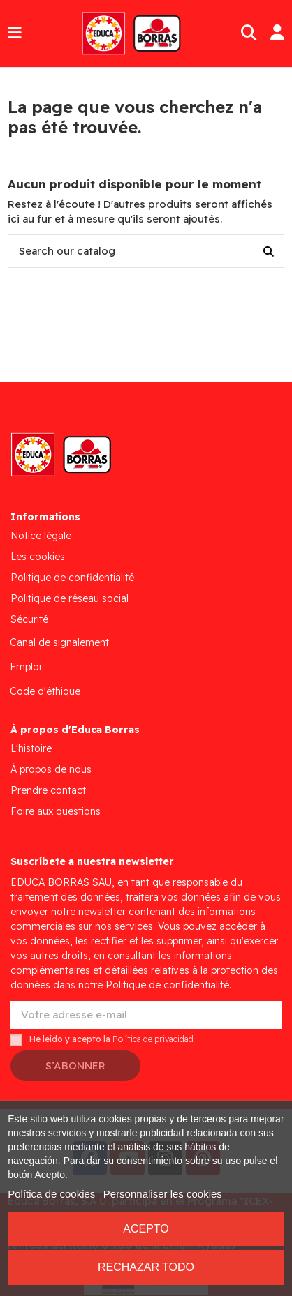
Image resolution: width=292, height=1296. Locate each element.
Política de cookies (51, 1194)
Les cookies (37, 556)
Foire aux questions (55, 811)
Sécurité (29, 619)
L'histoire (31, 748)
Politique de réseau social (69, 598)
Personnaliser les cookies (162, 1194)
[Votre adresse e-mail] (146, 1015)
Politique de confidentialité (72, 577)
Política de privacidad (153, 1039)
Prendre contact (48, 790)
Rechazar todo (146, 1267)
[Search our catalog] (268, 251)
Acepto (146, 1229)
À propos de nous (51, 769)
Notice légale (40, 535)
